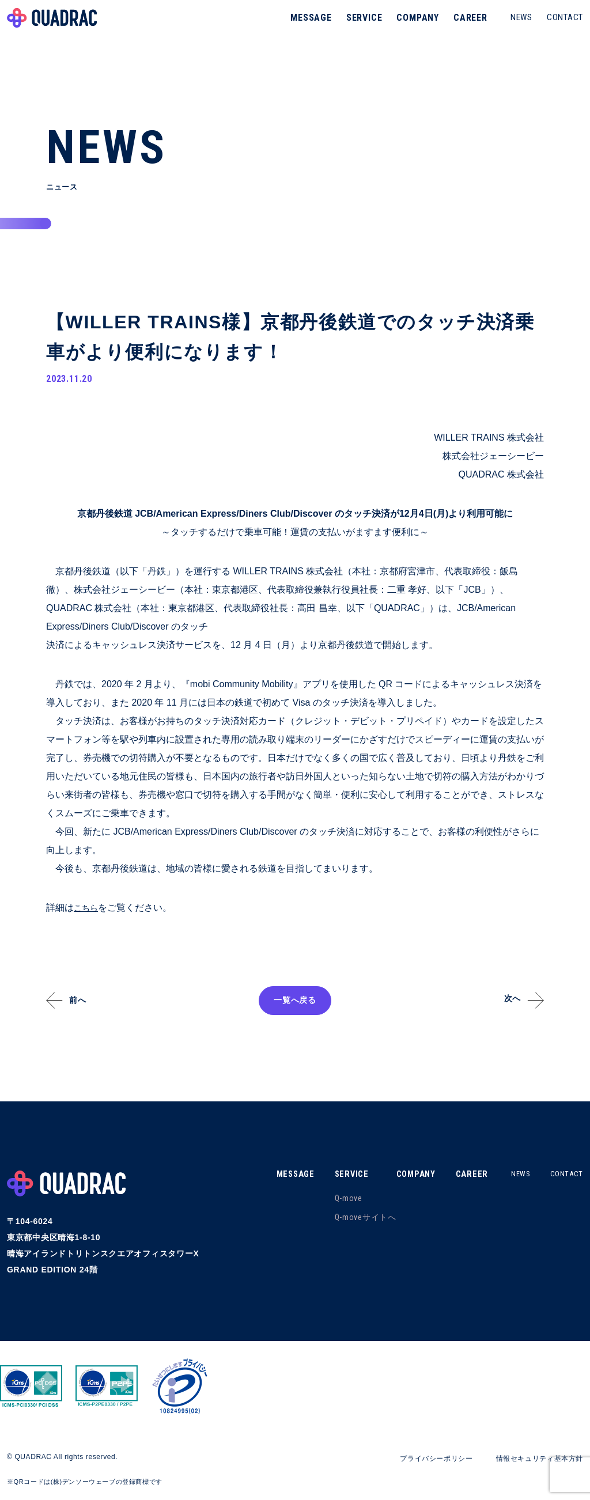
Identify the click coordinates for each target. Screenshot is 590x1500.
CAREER (466, 25)
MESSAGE (306, 25)
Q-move (337, 1198)
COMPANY (413, 25)
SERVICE (360, 25)
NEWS (517, 25)
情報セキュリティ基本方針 (532, 1458)
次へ (506, 1000)
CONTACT (560, 25)
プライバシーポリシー (416, 1458)
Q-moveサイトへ (354, 1217)
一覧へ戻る (295, 1001)
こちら (87, 908)
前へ (83, 1001)
